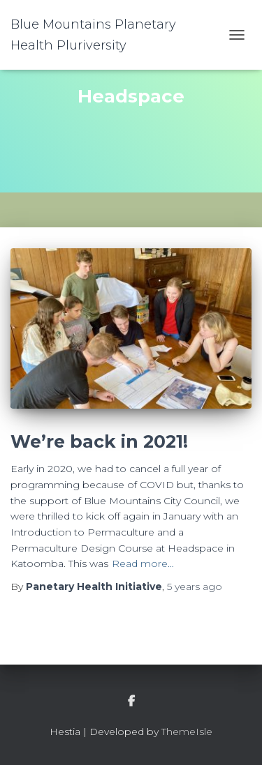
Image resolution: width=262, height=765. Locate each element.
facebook (131, 702)
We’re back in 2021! (99, 441)
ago (194, 586)
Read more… (143, 563)
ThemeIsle (186, 731)
